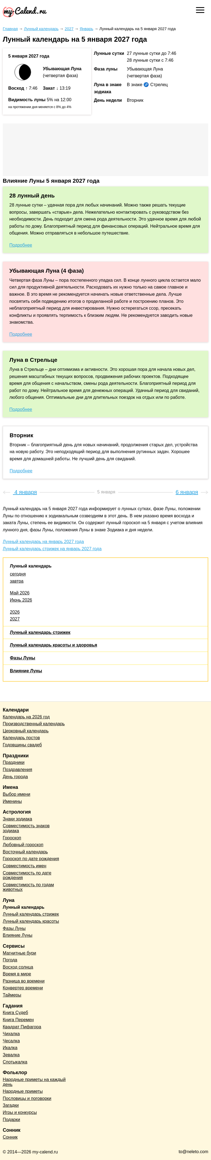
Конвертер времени (23, 988)
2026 (15, 612)
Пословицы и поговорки (27, 1098)
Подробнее (20, 245)
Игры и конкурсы (20, 1112)
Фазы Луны (22, 658)
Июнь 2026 (21, 600)
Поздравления (17, 769)
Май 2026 (19, 593)
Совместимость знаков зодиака (26, 828)
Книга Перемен (18, 1019)
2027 (15, 619)
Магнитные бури (19, 953)
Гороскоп (12, 838)
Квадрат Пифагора (22, 1026)
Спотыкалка (15, 1062)
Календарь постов (21, 737)
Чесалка (11, 1040)
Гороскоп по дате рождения (31, 858)
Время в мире (17, 974)
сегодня (18, 574)
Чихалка (11, 1033)
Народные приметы (23, 1091)
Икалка (10, 1047)
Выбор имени (16, 794)
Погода (10, 960)
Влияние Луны (26, 670)
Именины (12, 801)
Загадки (11, 1105)
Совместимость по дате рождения (27, 875)
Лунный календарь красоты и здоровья (53, 645)
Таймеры (12, 995)
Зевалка (11, 1054)
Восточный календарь (25, 851)
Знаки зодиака (17, 819)
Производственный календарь (34, 723)
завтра (17, 581)
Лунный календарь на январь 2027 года (43, 541)
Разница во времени (24, 981)
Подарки (11, 1119)
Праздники (13, 762)
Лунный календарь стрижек (40, 632)
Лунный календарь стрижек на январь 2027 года (52, 548)
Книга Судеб (15, 1012)
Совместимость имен (24, 865)
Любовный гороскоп (23, 844)
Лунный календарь (30, 566)
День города (15, 776)
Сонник (10, 1137)
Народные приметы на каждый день (34, 1082)
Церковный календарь (26, 731)
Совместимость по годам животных (28, 887)
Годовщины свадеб (22, 745)
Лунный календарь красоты (31, 921)
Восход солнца (18, 967)
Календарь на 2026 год (26, 717)
